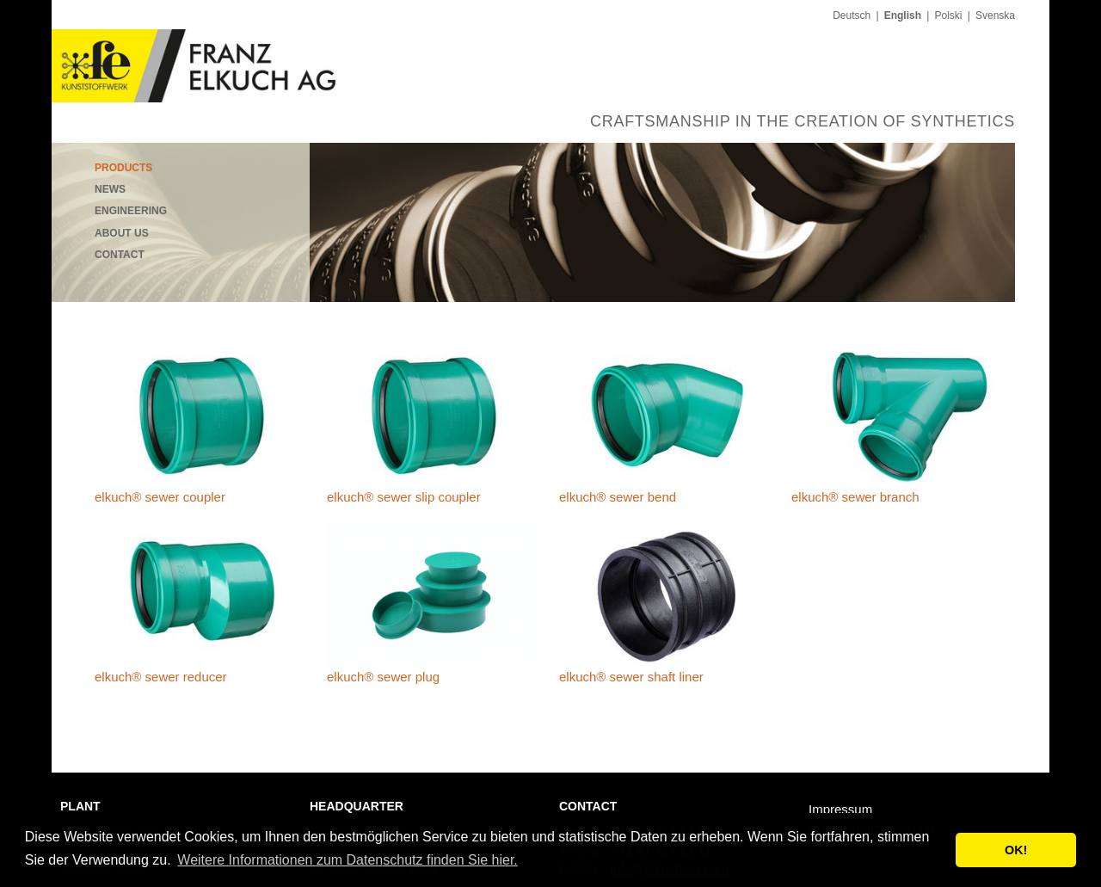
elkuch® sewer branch (855, 497)
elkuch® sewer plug (383, 676)
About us (122, 233)
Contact (120, 255)
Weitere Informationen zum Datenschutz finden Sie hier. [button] (347, 860)
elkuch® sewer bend (617, 497)
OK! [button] (1016, 850)
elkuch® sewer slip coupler (404, 497)
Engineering (131, 211)
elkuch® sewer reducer (161, 676)
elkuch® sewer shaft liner (631, 676)
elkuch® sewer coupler (160, 497)
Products (123, 168)
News (110, 189)
